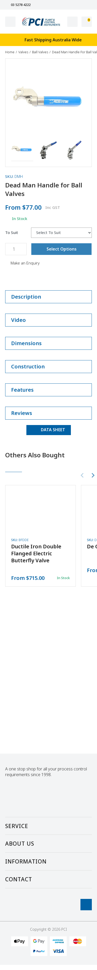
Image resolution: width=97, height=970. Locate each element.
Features (48, 389)
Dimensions (48, 343)
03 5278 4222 (18, 4)
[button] (22, 150)
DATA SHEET (48, 430)
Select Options (62, 249)
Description (48, 296)
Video (48, 319)
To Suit (11, 232)
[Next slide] (93, 475)
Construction (48, 366)
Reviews (48, 413)
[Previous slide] (82, 475)
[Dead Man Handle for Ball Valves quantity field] (16, 249)
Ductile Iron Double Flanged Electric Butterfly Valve (36, 553)
